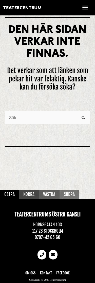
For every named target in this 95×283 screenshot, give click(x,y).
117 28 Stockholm (47, 231)
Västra (49, 194)
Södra (69, 194)
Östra (9, 194)
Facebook (62, 273)
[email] (53, 254)
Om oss (30, 273)
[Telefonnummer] (42, 254)
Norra (28, 194)
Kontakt (46, 273)
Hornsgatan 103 (47, 224)
